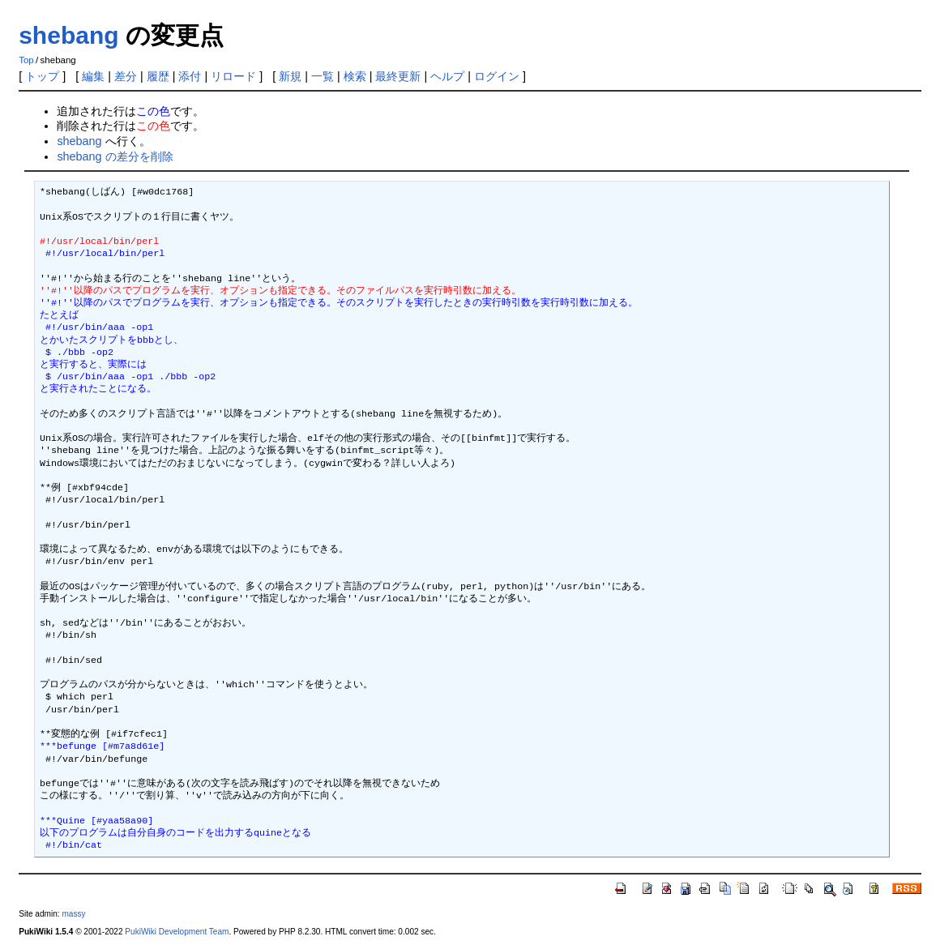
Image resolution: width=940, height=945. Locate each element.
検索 (355, 76)
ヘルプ (447, 76)
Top (26, 60)
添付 (189, 76)
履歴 (158, 76)
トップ (42, 76)
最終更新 (398, 76)
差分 (125, 76)
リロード (233, 76)
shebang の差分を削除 (115, 156)
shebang (68, 35)
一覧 (322, 76)
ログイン (496, 76)
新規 (290, 76)
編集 (93, 76)
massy (73, 913)
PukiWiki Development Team (177, 931)
